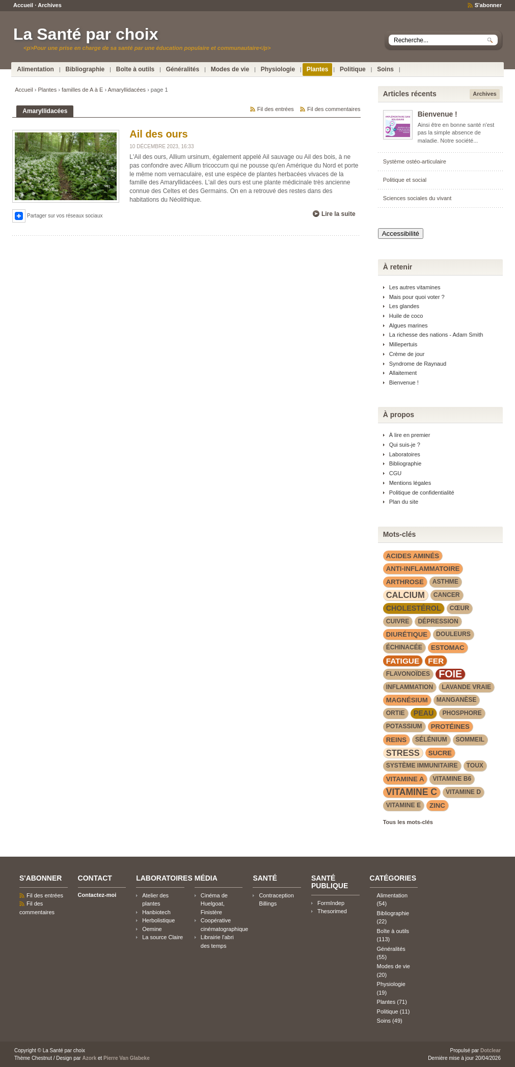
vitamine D (463, 792)
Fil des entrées (275, 109)
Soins (385, 69)
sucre (440, 753)
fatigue (403, 660)
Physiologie (278, 69)
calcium (405, 594)
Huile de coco (406, 316)
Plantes (318, 69)
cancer (446, 594)
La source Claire (162, 937)
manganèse (457, 699)
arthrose (405, 582)
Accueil (23, 5)
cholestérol (413, 608)
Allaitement (403, 373)
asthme (445, 581)
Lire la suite (338, 213)
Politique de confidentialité (421, 492)
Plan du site (403, 502)
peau (424, 713)
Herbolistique (158, 920)
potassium (404, 726)
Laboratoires (404, 454)
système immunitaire (422, 765)
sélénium (431, 739)
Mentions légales (410, 483)
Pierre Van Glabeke (126, 1058)
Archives (49, 5)
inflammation (409, 687)
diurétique (406, 634)
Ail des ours (158, 134)
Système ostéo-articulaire (414, 161)
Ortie (395, 713)
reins (396, 740)
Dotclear (490, 1050)
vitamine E (403, 805)
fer (436, 660)
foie (450, 674)
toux (475, 765)
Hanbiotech (156, 912)
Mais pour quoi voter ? (417, 297)
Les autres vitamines (415, 287)
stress (403, 752)
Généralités (182, 69)
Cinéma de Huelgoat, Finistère (214, 903)
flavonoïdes (408, 673)
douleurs (453, 634)
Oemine (151, 929)
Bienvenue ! (437, 114)
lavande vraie (466, 687)
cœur (459, 608)
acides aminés (412, 556)
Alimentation (35, 69)
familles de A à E (82, 90)
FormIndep (330, 903)
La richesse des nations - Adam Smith (436, 335)
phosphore (461, 713)
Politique (353, 69)
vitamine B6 (451, 778)
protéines (450, 726)
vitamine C (411, 792)
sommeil (470, 739)
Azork (89, 1058)
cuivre (398, 621)
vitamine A (405, 779)
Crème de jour (407, 354)
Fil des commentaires (334, 109)
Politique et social (405, 180)
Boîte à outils (135, 69)
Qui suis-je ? (404, 445)
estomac (448, 647)
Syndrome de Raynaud (418, 364)
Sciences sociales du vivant (417, 198)
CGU (395, 473)
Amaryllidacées (127, 90)
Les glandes (404, 306)
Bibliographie (85, 69)
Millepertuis (403, 344)
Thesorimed (332, 911)
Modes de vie (230, 69)
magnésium (407, 700)
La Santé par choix (85, 34)
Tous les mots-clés (408, 822)
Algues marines (408, 325)
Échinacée (404, 647)
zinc (437, 805)
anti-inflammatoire (423, 568)
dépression (438, 621)
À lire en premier (409, 435)
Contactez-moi (97, 895)
